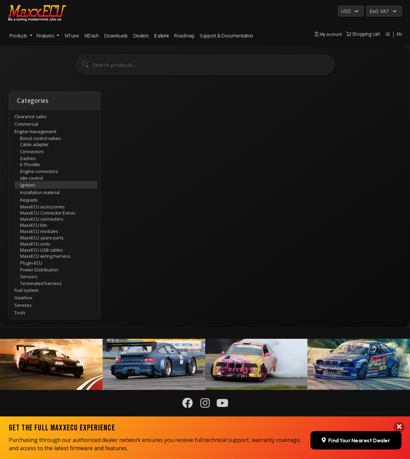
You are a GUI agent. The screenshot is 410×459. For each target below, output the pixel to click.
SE (387, 34)
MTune (72, 35)
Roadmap (184, 35)
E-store (161, 35)
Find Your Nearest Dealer (356, 440)
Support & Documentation (226, 35)
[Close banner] (399, 427)
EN (399, 34)
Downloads (116, 35)
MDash (92, 35)
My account (327, 34)
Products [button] (19, 35)
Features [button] (45, 35)
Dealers (141, 35)
